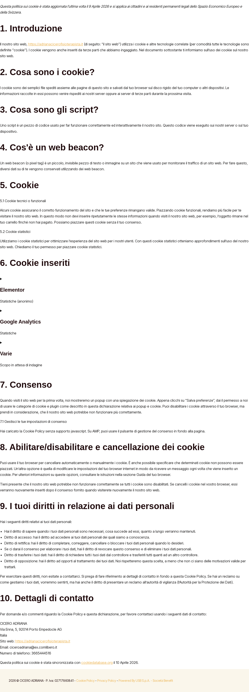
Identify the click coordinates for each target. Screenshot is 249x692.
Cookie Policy (85, 680)
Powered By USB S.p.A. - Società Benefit (146, 680)
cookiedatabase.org (97, 662)
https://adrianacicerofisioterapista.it (55, 44)
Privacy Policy (106, 680)
